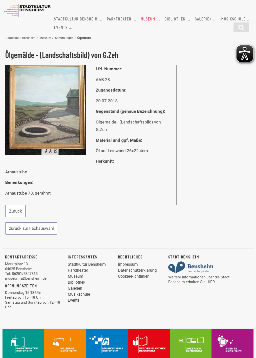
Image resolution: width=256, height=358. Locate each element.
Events (61, 27)
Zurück (15, 211)
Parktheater (119, 18)
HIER (210, 282)
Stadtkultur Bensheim (76, 18)
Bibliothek (175, 18)
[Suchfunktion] (241, 27)
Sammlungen (64, 38)
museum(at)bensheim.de (25, 278)
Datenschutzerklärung (137, 270)
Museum (148, 18)
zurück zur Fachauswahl (31, 228)
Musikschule (233, 18)
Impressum (128, 264)
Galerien (203, 18)
